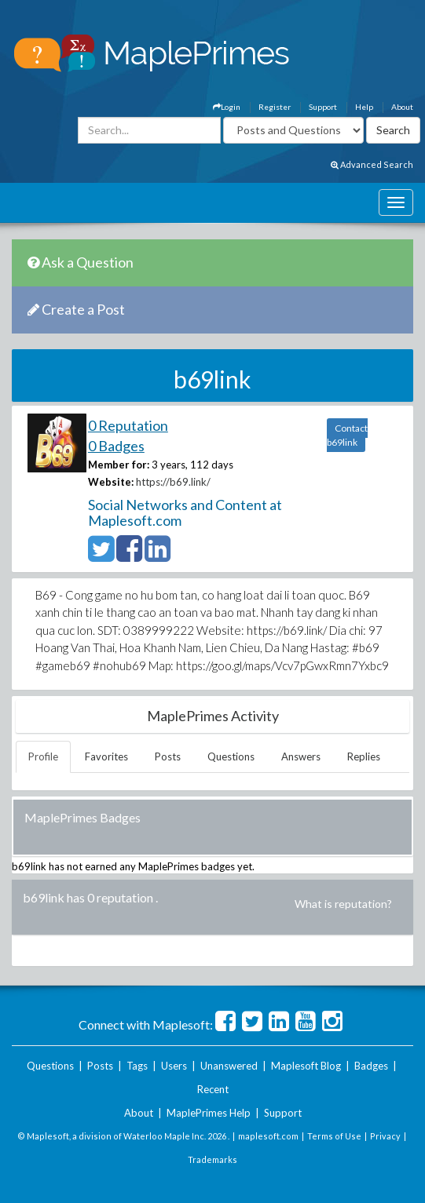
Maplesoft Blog (306, 1065)
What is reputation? (343, 903)
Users (174, 1065)
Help (364, 106)
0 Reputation (128, 425)
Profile (43, 756)
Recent (213, 1089)
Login (226, 106)
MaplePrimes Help (209, 1112)
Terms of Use (334, 1136)
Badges (371, 1065)
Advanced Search (372, 164)
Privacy (385, 1136)
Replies (363, 756)
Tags (137, 1065)
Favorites (106, 756)
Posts (168, 756)
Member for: (118, 464)
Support (323, 106)
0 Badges (116, 445)
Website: (111, 482)
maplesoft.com (268, 1136)
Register (274, 106)
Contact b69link (347, 435)
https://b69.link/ (173, 482)
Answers (301, 756)
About (402, 106)
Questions (231, 756)
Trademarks (212, 1159)
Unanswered (229, 1065)
